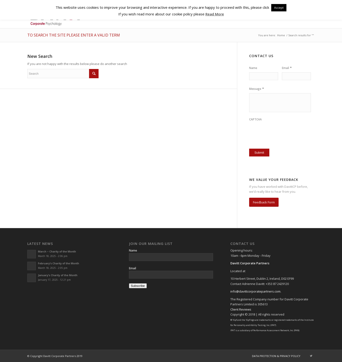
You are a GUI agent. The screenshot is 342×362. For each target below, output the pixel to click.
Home (281, 35)
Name (253, 68)
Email (287, 68)
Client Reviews (240, 309)
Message (256, 89)
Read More (214, 14)
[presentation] (277, 131)
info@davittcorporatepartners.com (255, 291)
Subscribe (138, 286)
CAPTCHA (255, 119)
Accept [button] (279, 7)
